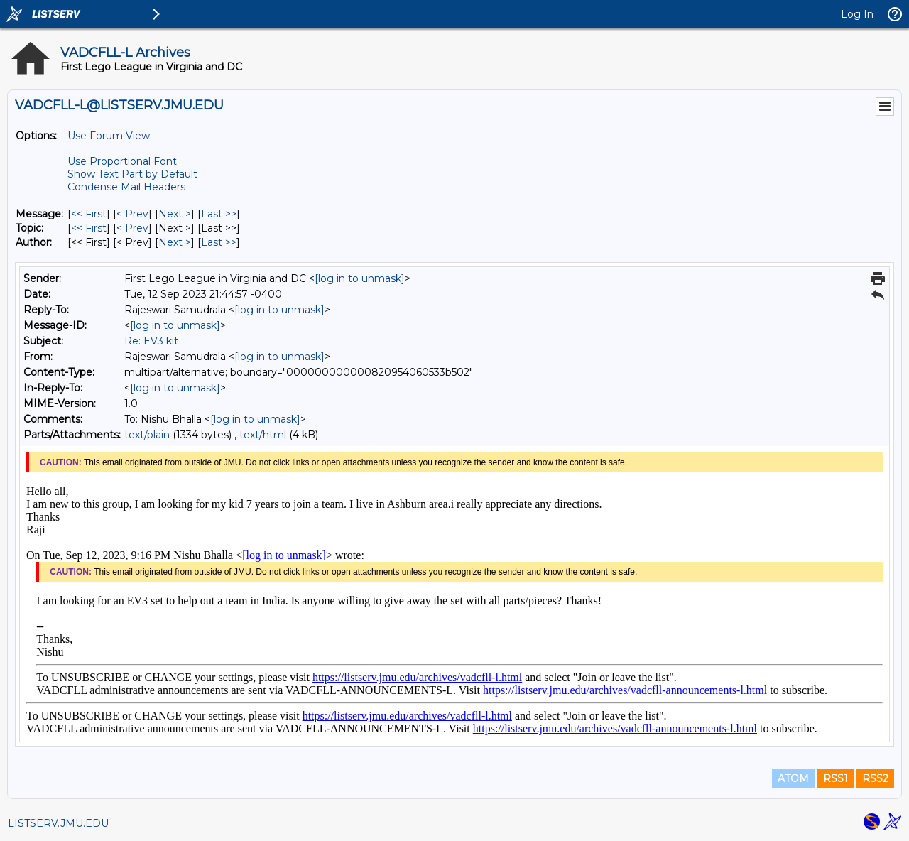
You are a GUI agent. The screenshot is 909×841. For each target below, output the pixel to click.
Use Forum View (108, 135)
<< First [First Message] (89, 213)
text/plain (147, 434)
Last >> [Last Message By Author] (218, 242)
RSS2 (875, 778)
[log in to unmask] (360, 278)
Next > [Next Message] (174, 213)
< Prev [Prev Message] (132, 213)
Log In (857, 14)
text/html (262, 434)
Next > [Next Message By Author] (174, 242)
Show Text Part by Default (132, 174)
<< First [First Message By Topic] (89, 228)
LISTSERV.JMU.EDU (58, 823)
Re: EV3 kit (151, 341)
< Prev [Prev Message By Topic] (132, 228)
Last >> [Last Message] (218, 213)
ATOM (793, 778)
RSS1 (835, 778)
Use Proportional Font (122, 161)
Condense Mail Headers (126, 186)
